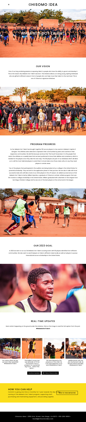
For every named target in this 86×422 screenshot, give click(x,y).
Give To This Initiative (67, 393)
